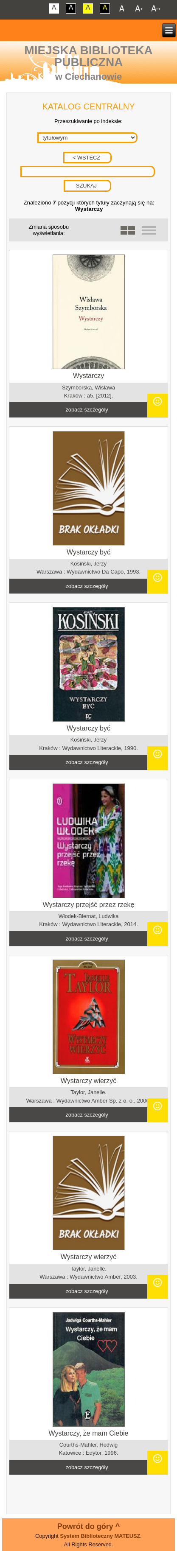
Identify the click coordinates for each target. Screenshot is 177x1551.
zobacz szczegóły (86, 409)
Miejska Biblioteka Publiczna (88, 56)
